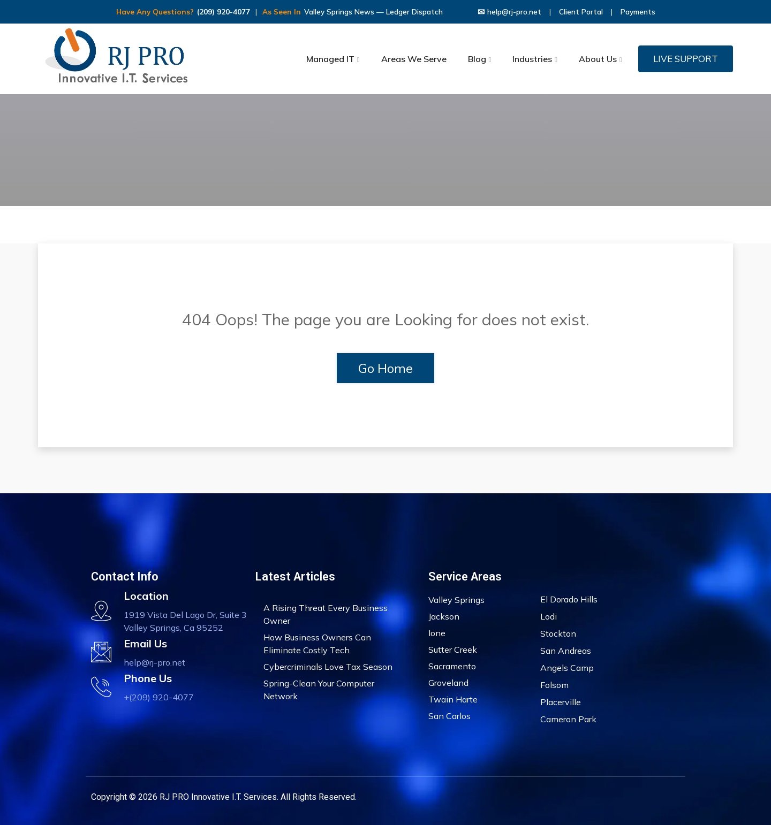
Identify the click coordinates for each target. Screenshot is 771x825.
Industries (532, 59)
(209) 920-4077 (223, 12)
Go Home (385, 368)
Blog (477, 59)
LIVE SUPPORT (685, 58)
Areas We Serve (414, 59)
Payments (638, 12)
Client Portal (581, 12)
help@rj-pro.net (509, 12)
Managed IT (330, 59)
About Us (598, 59)
